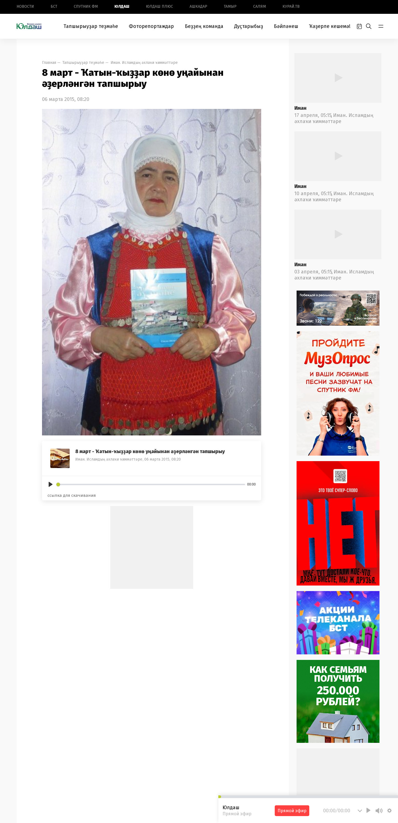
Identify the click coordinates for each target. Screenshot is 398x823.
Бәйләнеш (286, 26)
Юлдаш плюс (159, 6)
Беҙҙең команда (204, 26)
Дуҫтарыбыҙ (248, 26)
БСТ (54, 6)
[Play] (50, 484)
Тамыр (230, 6)
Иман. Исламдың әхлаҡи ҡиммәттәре (144, 62)
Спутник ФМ (86, 6)
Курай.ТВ (291, 6)
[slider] (150, 484)
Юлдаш (121, 6)
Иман (300, 108)
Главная (49, 62)
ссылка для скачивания (72, 495)
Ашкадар (198, 6)
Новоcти (25, 6)
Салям (259, 6)
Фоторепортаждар (151, 26)
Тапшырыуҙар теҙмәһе (91, 26)
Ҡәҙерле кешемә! (329, 26)
